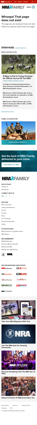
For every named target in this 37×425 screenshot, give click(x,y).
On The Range (5, 219)
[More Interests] (26, 48)
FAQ (11, 408)
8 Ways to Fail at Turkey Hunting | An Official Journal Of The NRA (18, 77)
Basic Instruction (9, 52)
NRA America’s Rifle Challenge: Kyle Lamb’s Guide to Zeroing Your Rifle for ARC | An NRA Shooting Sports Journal (17, 104)
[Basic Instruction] (14, 112)
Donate (25, 2)
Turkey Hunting (13, 81)
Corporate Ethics (25, 405)
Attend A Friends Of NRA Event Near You (18, 398)
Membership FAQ (6, 247)
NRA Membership (6, 241)
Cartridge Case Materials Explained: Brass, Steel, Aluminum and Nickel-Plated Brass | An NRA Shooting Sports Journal (17, 86)
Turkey (5, 81)
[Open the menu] (33, 7)
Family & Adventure (9, 119)
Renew (20, 2)
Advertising (4, 189)
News (3, 216)
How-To (3, 210)
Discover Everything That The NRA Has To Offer (18, 372)
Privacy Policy (5, 405)
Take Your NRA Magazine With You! (15, 321)
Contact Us (4, 187)
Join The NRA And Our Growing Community (14, 346)
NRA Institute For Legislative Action (12, 231)
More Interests (20, 48)
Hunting (3, 213)
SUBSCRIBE (11, 165)
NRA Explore (5, 234)
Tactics (21, 81)
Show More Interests (22, 142)
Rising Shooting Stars (8, 221)
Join (15, 2)
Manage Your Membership (9, 250)
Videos (3, 224)
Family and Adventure (8, 207)
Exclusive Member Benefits (9, 244)
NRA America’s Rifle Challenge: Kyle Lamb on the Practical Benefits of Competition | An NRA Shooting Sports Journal (18, 95)
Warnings (4, 408)
